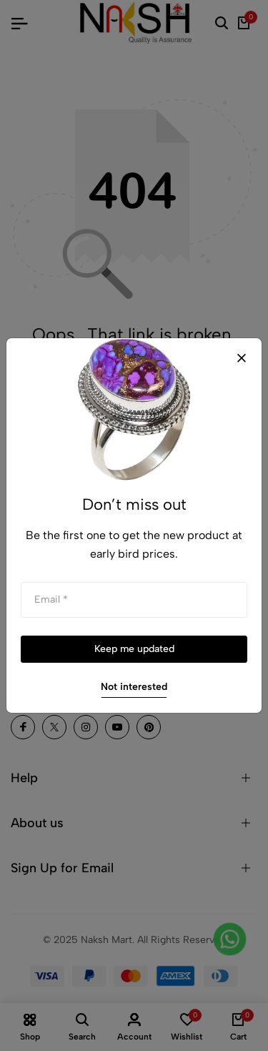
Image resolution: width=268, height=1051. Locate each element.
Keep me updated (134, 649)
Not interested (134, 687)
